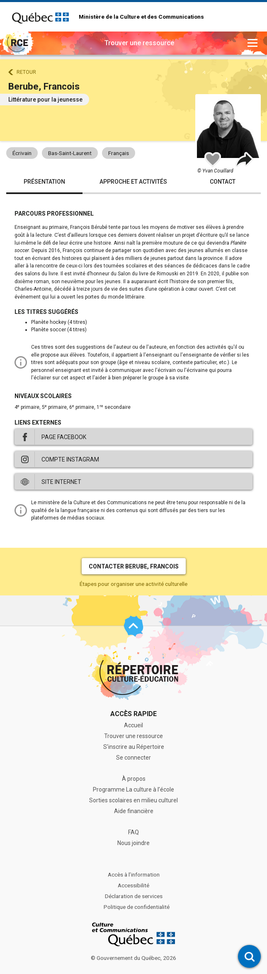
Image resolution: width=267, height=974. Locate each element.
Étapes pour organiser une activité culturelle (133, 584)
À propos (134, 778)
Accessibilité (133, 885)
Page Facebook (63, 437)
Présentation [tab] (44, 181)
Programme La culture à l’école (133, 789)
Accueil (133, 725)
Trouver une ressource (133, 736)
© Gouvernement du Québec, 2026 (133, 958)
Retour (26, 72)
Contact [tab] (222, 181)
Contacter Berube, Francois (134, 566)
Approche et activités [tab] (133, 181)
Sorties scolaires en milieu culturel (133, 800)
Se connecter (133, 757)
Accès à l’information (134, 874)
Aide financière (133, 811)
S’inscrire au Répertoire (133, 746)
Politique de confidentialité (137, 907)
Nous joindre (133, 843)
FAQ (133, 832)
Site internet (61, 481)
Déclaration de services (134, 896)
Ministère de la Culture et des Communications (141, 17)
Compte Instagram (70, 459)
